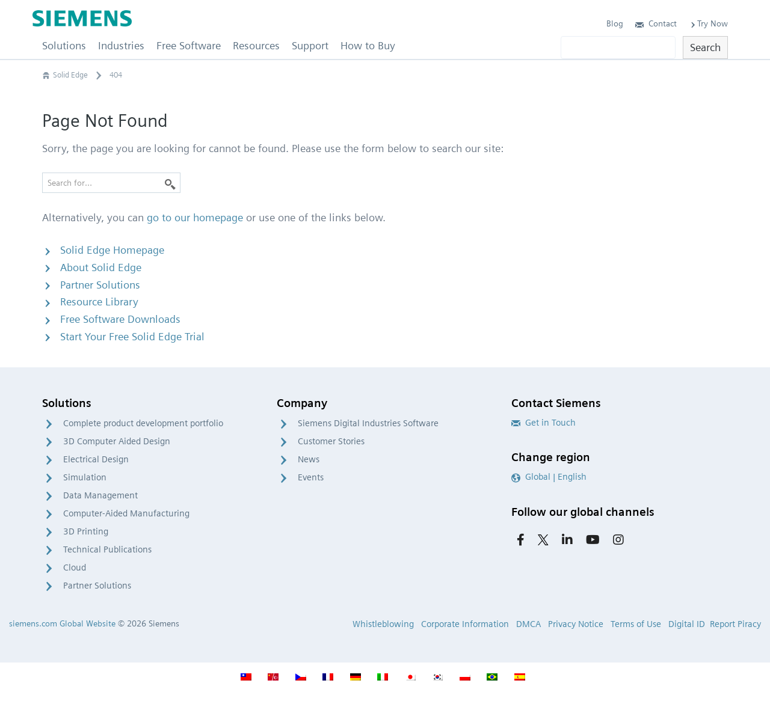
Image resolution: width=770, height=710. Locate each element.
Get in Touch (543, 422)
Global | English (549, 476)
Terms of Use (636, 624)
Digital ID (686, 624)
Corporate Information (465, 624)
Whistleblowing (383, 624)
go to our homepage (195, 217)
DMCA (528, 624)
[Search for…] (111, 183)
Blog (614, 23)
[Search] (170, 182)
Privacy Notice (575, 624)
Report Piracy (735, 624)
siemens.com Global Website (62, 623)
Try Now (708, 23)
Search (705, 47)
